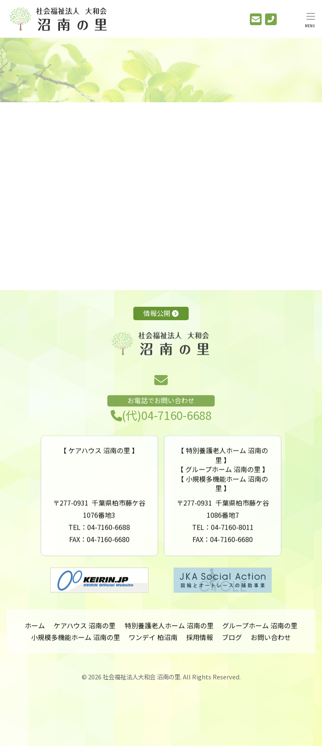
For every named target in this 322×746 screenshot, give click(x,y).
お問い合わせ (271, 641)
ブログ (232, 641)
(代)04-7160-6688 (161, 425)
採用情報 (199, 641)
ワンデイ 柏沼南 (153, 641)
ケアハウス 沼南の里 (84, 629)
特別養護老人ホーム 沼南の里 (169, 629)
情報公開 (161, 313)
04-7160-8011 (232, 539)
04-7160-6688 (108, 539)
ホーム (35, 629)
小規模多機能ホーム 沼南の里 (75, 641)
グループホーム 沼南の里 (259, 629)
